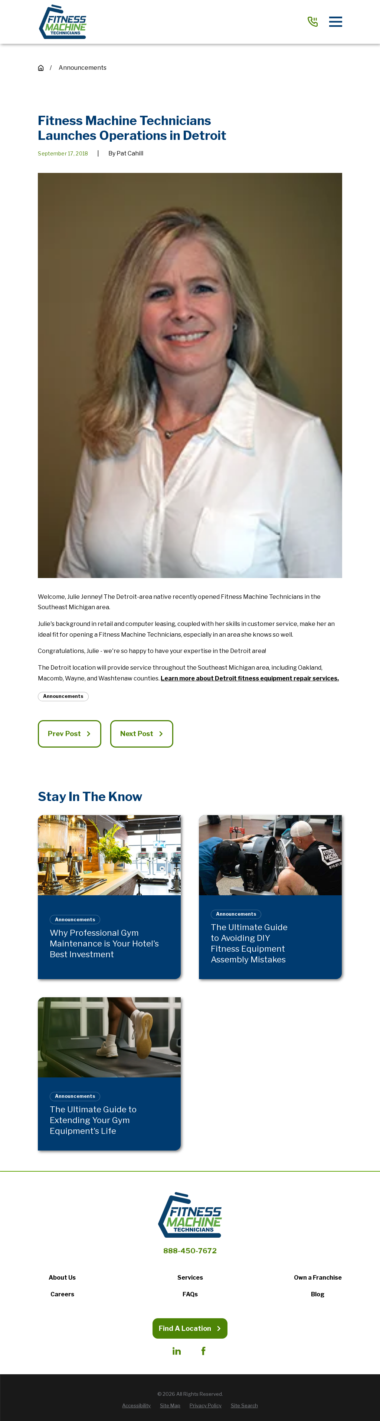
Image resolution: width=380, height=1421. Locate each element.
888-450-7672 (190, 1250)
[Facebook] (203, 1351)
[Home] (62, 22)
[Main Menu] (335, 21)
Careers (62, 1294)
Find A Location (190, 1328)
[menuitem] (136, 1405)
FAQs (190, 1294)
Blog (317, 1294)
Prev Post (69, 733)
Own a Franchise (318, 1277)
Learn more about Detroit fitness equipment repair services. (250, 678)
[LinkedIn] (177, 1351)
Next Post (141, 733)
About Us (62, 1277)
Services (190, 1277)
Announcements (63, 696)
